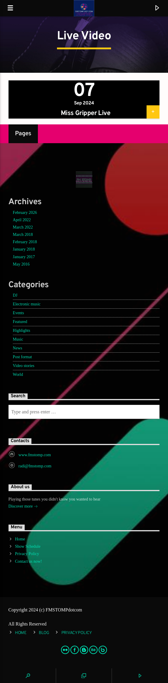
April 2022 (22, 220)
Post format (22, 357)
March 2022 (23, 227)
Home (20, 539)
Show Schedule (28, 546)
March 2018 (23, 234)
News (17, 348)
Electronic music (27, 304)
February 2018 (25, 242)
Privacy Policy (27, 554)
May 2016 (21, 264)
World (18, 374)
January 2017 (24, 257)
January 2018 (24, 249)
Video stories (23, 366)
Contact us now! (28, 561)
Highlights (21, 330)
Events (18, 313)
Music (18, 339)
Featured (20, 321)
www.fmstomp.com (35, 455)
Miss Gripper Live (85, 113)
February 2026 (25, 212)
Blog (44, 633)
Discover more (23, 507)
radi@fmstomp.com (35, 466)
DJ (15, 295)
